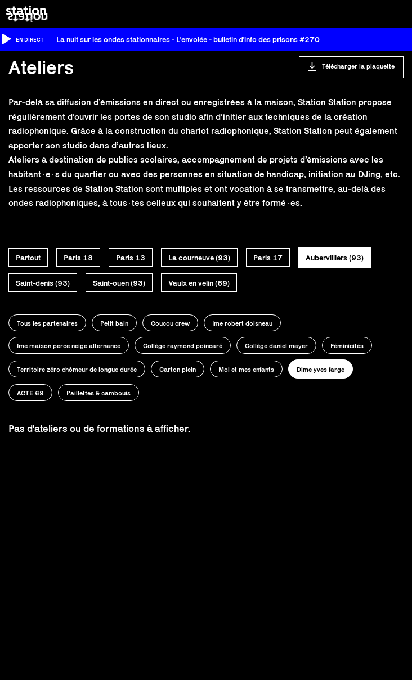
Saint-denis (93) (43, 282)
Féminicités (347, 345)
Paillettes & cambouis (98, 393)
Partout (28, 257)
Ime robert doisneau (242, 323)
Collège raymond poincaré (182, 345)
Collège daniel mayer (276, 345)
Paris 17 (268, 257)
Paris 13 (130, 257)
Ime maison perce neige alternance (68, 345)
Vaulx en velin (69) (199, 282)
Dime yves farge (320, 369)
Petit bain (114, 323)
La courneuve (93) (199, 257)
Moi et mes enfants (246, 369)
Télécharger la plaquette (358, 66)
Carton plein (177, 369)
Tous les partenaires (47, 323)
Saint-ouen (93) (119, 282)
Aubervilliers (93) (335, 257)
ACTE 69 (30, 393)
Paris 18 (78, 257)
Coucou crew (170, 323)
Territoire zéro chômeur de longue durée (77, 369)
